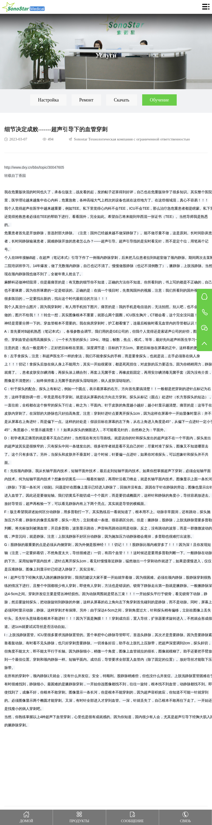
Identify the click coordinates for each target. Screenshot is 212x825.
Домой (26, 816)
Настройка (48, 100)
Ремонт (86, 100)
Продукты (79, 816)
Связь (185, 816)
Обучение (159, 100)
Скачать (121, 100)
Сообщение (132, 816)
